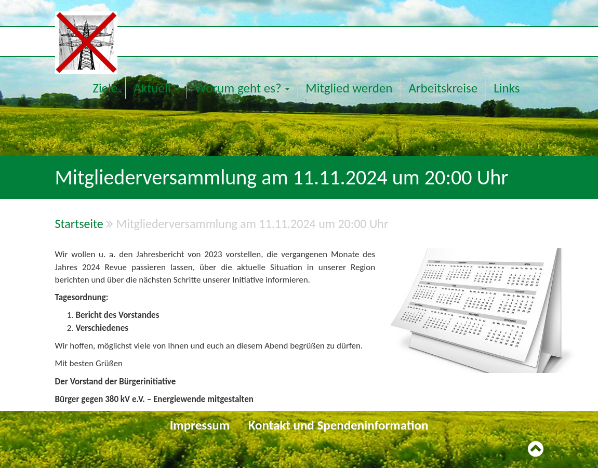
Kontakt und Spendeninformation (338, 425)
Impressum (200, 425)
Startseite (79, 223)
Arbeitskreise (442, 88)
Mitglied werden (348, 88)
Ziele (104, 88)
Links (507, 88)
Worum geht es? (242, 88)
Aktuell (156, 88)
